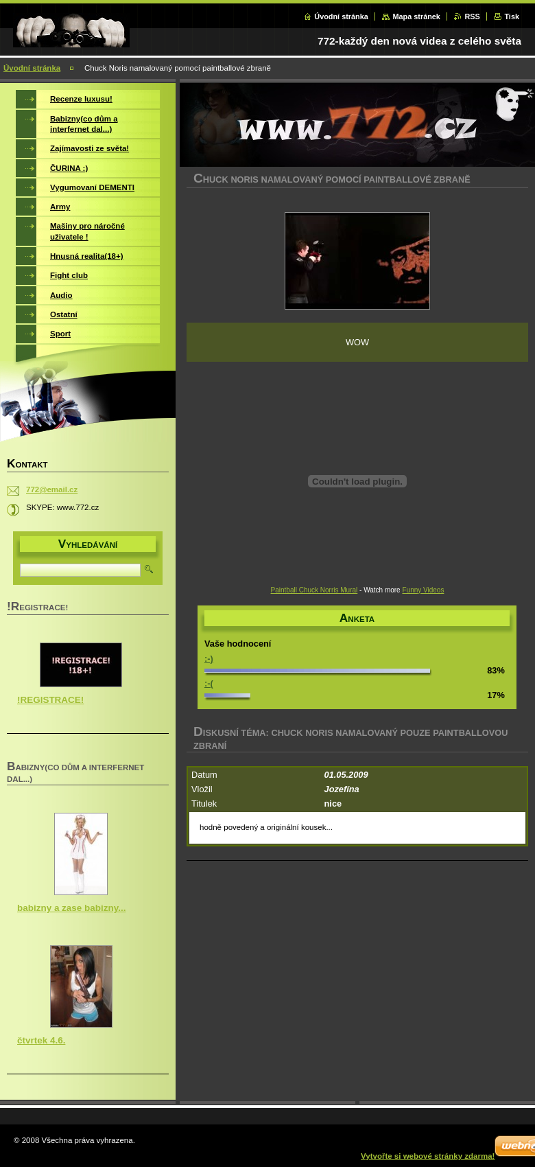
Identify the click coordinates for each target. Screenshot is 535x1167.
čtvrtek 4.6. (41, 1040)
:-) (208, 659)
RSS (471, 16)
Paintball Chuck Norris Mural (314, 590)
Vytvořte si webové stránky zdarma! (428, 1156)
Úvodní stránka (341, 16)
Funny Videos (423, 590)
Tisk (511, 16)
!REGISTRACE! (50, 700)
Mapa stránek (416, 16)
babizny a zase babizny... (71, 908)
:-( (208, 683)
